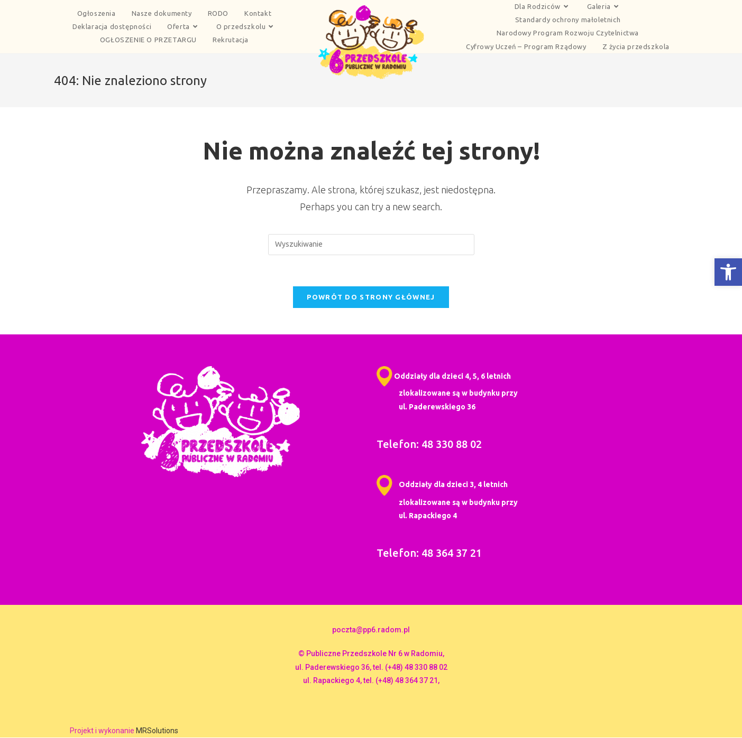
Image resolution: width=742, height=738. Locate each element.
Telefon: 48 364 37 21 (429, 553)
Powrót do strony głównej (371, 297)
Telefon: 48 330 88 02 (429, 444)
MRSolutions (157, 731)
